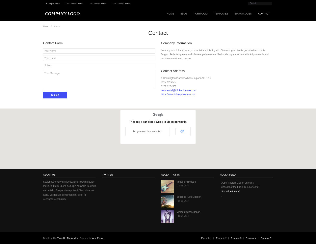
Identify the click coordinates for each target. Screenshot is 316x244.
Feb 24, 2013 (183, 216)
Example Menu (53, 3)
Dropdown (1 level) (74, 3)
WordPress (97, 238)
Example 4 (251, 238)
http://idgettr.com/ (230, 191)
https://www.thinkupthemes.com (178, 94)
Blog (183, 13)
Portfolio (201, 13)
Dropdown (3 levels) (122, 3)
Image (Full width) (186, 181)
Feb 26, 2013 (183, 186)
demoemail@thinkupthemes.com (178, 90)
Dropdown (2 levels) (98, 3)
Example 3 (236, 238)
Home (170, 13)
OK (182, 131)
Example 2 (221, 238)
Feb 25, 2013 (183, 201)
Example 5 (266, 238)
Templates (221, 13)
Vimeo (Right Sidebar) (189, 212)
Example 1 (206, 238)
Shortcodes (243, 13)
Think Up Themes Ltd (67, 238)
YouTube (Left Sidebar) (189, 196)
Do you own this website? (147, 131)
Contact (264, 13)
